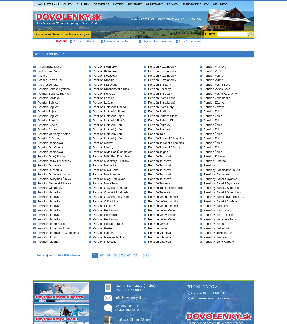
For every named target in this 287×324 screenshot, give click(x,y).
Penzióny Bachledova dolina (222, 170)
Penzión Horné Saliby (51, 223)
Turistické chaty (196, 4)
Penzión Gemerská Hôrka (54, 183)
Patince (42, 75)
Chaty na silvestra (84, 41)
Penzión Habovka (48, 192)
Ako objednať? (171, 18)
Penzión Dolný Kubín (51, 156)
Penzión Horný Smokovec (54, 228)
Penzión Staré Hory (161, 107)
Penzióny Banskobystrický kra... (224, 196)
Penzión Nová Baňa (106, 170)
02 (101, 255)
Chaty (67, 4)
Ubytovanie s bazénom (157, 41)
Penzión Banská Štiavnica (54, 93)
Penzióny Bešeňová (216, 228)
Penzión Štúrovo (159, 125)
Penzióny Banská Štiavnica (221, 188)
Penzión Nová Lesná (106, 174)
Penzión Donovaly (49, 165)
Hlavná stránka (47, 4)
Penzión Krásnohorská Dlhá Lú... (114, 89)
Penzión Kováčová (105, 75)
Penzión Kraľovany (105, 84)
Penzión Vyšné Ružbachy (220, 93)
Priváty (172, 4)
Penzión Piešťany (104, 205)
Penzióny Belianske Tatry (220, 219)
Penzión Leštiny (103, 102)
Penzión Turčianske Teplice (165, 188)
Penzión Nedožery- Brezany (111, 161)
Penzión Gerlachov (49, 188)
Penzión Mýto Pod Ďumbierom (112, 152)
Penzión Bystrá (47, 125)
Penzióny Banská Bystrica (220, 179)
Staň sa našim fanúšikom (132, 320)
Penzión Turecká (159, 192)
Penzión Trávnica (159, 183)
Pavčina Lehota (47, 84)
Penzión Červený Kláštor (53, 134)
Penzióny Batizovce (216, 210)
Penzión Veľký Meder (162, 210)
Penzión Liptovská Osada (109, 107)
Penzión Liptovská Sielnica (110, 111)
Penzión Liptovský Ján (107, 125)
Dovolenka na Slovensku (49, 34)
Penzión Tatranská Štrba (164, 147)
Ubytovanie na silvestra (119, 41)
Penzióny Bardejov (216, 205)
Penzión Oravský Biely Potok (111, 196)
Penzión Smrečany (160, 93)
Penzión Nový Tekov (106, 183)
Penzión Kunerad (104, 93)
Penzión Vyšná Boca (217, 84)
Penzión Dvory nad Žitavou (54, 179)
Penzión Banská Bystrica (53, 89)
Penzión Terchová (159, 156)
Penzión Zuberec (215, 156)
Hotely (118, 4)
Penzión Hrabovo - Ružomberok (58, 232)
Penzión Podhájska (105, 210)
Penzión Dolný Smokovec (54, 161)
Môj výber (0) (142, 18)
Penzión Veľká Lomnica (163, 196)
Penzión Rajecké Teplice (108, 237)
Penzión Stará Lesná (161, 98)
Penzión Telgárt (158, 152)
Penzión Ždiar (213, 111)
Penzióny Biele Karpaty (219, 241)
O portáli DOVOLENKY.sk (208, 293)
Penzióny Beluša (214, 223)
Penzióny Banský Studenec (221, 201)
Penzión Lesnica (103, 98)
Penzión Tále (156, 134)
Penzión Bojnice (47, 102)
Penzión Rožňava (104, 241)
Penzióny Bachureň (216, 174)
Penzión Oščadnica (105, 201)
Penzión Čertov (47, 129)
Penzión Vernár (158, 223)
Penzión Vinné (157, 228)
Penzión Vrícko (213, 71)
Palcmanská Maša (49, 66)
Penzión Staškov (159, 111)
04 (115, 255)
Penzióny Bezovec (216, 237)
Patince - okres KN (49, 80)
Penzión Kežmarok (105, 66)
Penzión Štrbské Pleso (163, 116)
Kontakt (195, 18)
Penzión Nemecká (105, 165)
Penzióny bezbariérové (218, 232)
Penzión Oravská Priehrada (110, 188)
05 (121, 255)
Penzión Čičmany (48, 138)
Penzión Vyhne (213, 75)
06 (128, 255)
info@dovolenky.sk (128, 298)
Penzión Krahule (103, 80)
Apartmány (154, 4)
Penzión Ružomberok (162, 66)
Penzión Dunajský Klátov (53, 174)
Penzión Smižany (159, 84)
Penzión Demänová (50, 143)
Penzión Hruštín (47, 237)
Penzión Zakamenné (217, 98)
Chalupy (83, 4)
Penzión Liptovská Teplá (108, 116)
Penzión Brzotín (47, 120)
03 (108, 255)
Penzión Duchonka (49, 170)
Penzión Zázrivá (214, 102)
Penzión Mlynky (103, 147)
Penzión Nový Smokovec (109, 179)
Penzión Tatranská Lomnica (166, 138)
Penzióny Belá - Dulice (218, 214)
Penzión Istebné (47, 241)
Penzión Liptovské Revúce (110, 120)
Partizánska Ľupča (49, 71)
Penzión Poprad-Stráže (108, 223)
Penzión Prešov (103, 228)
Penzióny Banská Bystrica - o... (224, 183)
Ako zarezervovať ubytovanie (210, 298)
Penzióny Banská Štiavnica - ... (224, 192)
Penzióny (135, 4)
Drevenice (101, 4)
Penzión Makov (103, 143)
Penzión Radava (103, 232)
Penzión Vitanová (159, 232)
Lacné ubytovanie (190, 41)
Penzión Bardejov (48, 98)
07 (135, 255)
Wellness (220, 4)
